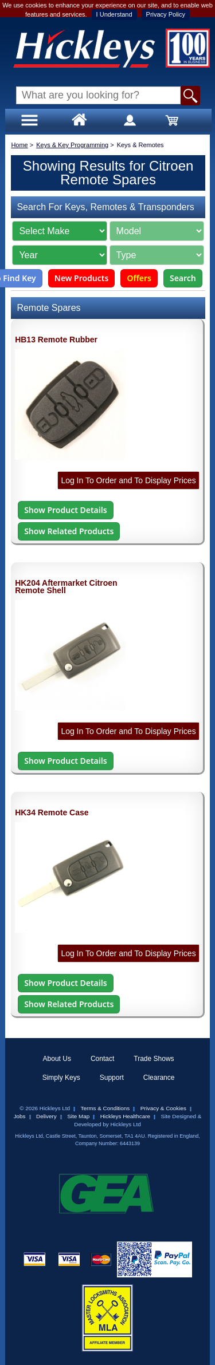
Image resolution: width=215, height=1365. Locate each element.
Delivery (46, 1116)
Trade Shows (154, 1059)
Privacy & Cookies (163, 1108)
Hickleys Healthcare (125, 1116)
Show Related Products (69, 531)
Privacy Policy (165, 14)
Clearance (159, 1078)
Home (19, 144)
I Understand (114, 14)
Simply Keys (61, 1078)
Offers (139, 278)
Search (183, 278)
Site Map (78, 1116)
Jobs (20, 1116)
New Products (81, 278)
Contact (102, 1059)
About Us (57, 1059)
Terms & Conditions (105, 1108)
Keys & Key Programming (72, 144)
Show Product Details (65, 509)
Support (112, 1078)
